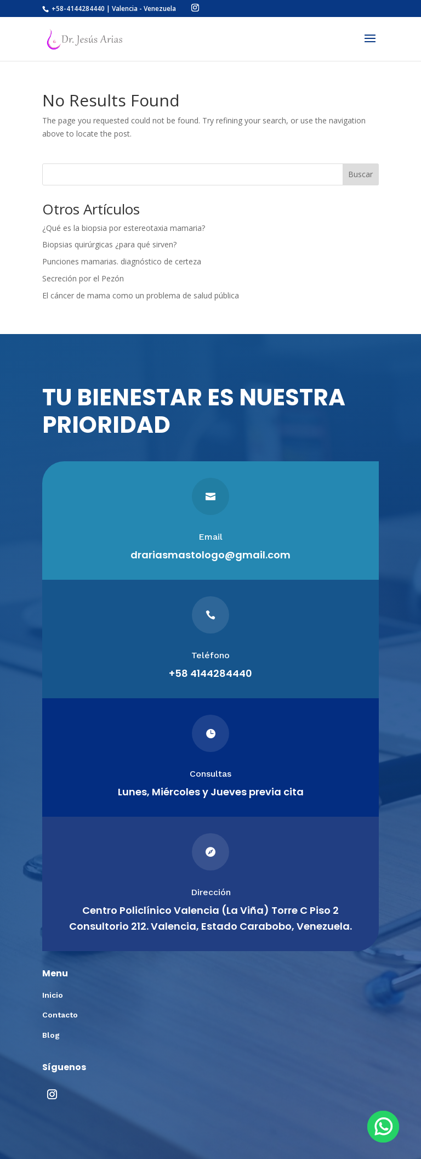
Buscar (360, 174)
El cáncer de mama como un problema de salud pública (140, 295)
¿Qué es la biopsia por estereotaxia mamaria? (123, 228)
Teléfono (210, 655)
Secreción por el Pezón (83, 278)
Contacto (60, 1014)
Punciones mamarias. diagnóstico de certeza (121, 261)
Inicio (52, 995)
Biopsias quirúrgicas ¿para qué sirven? (109, 244)
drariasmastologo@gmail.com (210, 555)
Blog (51, 1035)
